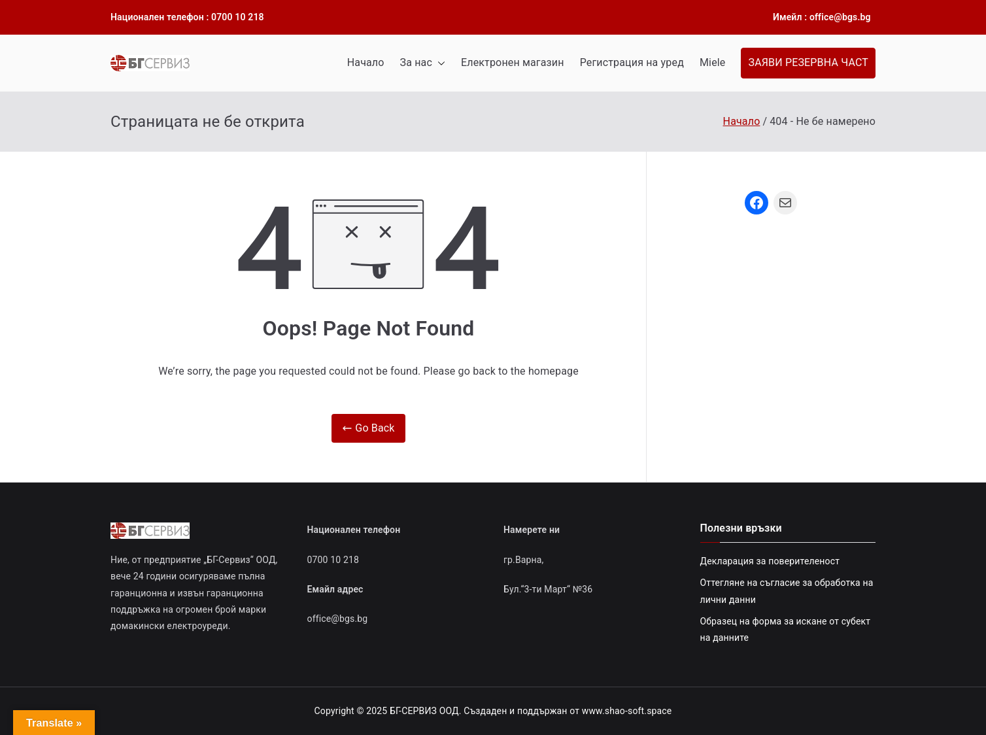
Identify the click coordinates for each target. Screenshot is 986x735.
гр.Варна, (523, 560)
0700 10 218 (333, 560)
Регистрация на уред (632, 62)
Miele (713, 62)
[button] (438, 63)
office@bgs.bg (337, 618)
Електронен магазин (512, 62)
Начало (365, 62)
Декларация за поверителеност (770, 561)
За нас (422, 63)
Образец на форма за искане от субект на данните (785, 629)
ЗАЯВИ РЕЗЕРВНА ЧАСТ (808, 62)
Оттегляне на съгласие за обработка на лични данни (787, 590)
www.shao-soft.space (627, 711)
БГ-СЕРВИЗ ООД (424, 711)
